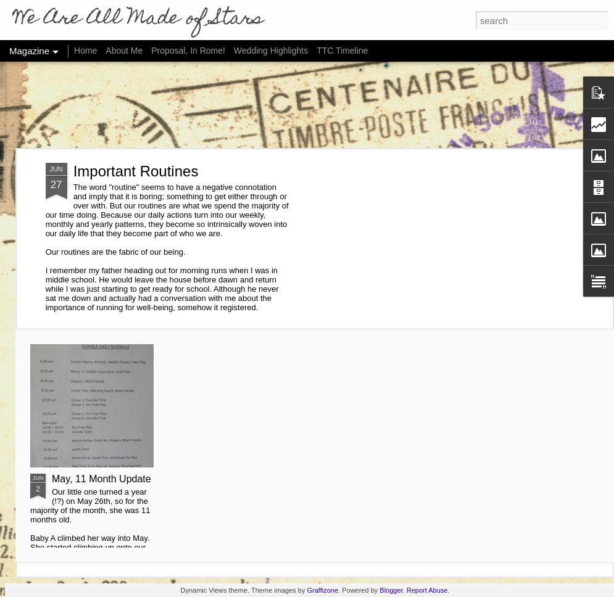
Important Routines (136, 171)
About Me (124, 51)
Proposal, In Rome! (188, 51)
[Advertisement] (307, 105)
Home (85, 51)
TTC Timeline (342, 51)
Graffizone (323, 590)
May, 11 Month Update (101, 479)
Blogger (391, 590)
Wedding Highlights (272, 51)
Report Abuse (427, 590)
